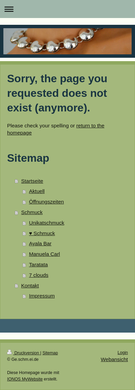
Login (122, 352)
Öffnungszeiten (46, 202)
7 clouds (38, 275)
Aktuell (37, 191)
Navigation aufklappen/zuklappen (67, 9)
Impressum (42, 296)
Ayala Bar (40, 243)
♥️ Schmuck (42, 233)
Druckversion (23, 353)
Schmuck (32, 212)
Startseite (32, 181)
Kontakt (30, 285)
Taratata (38, 264)
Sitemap (50, 353)
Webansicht (114, 359)
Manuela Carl (44, 254)
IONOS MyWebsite (25, 379)
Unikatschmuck (46, 223)
